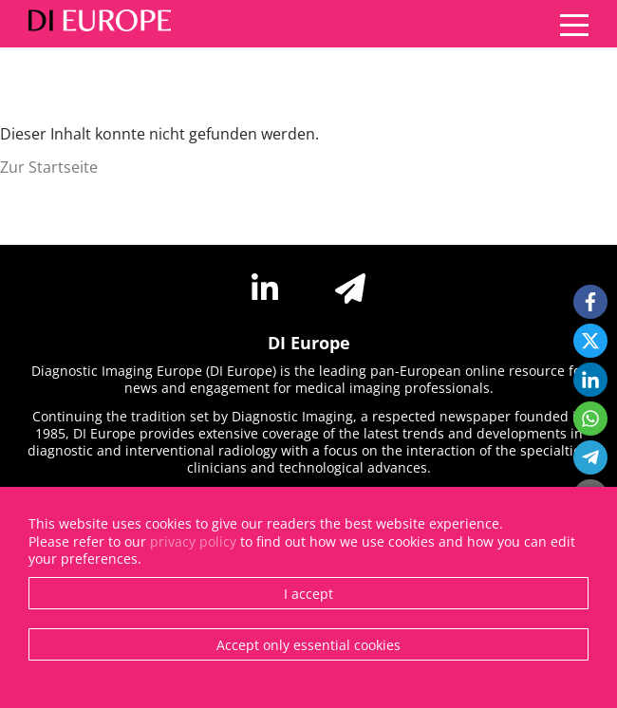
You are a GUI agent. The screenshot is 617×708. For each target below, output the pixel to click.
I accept (308, 594)
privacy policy (193, 541)
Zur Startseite (49, 167)
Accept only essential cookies (308, 645)
